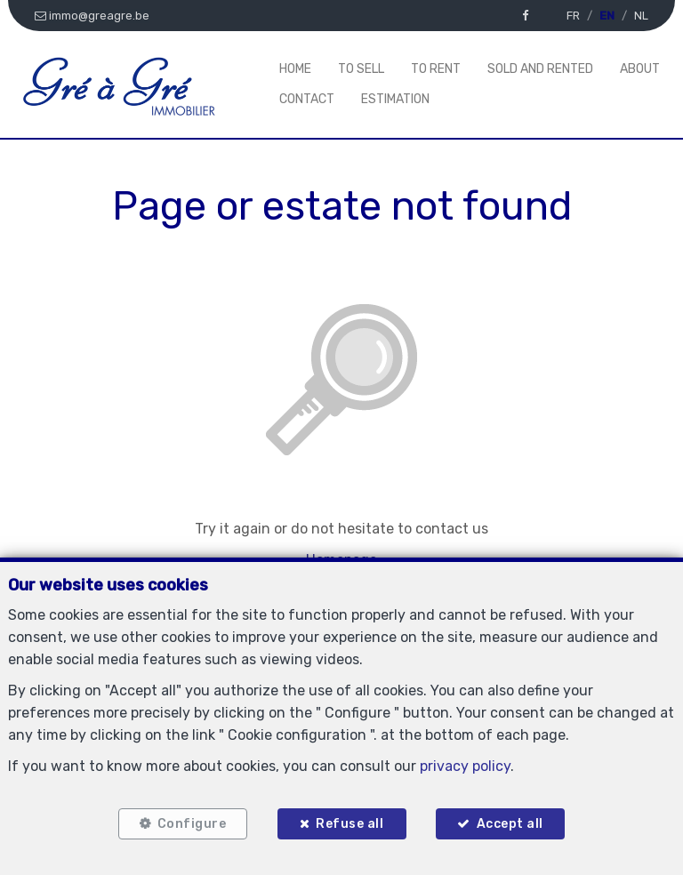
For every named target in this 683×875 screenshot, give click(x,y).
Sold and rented (540, 68)
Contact (306, 99)
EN (607, 15)
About (640, 68)
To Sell (361, 68)
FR (573, 15)
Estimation (395, 99)
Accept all (510, 823)
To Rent (436, 68)
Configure (191, 823)
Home (295, 68)
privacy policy (465, 766)
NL (641, 15)
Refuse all (349, 823)
